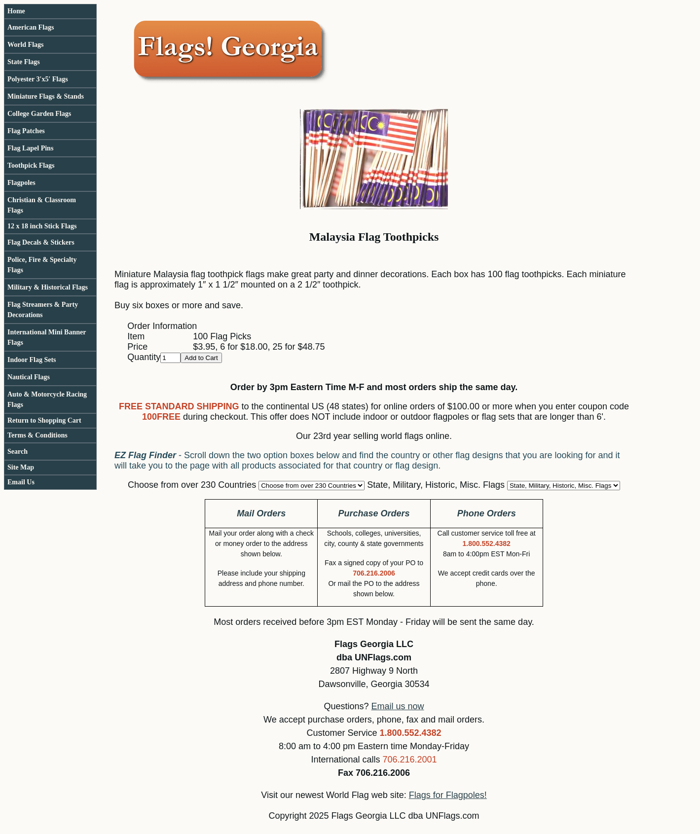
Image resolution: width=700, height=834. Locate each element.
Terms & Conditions (37, 435)
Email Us (21, 482)
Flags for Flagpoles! (448, 795)
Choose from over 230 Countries (192, 485)
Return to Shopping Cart (44, 420)
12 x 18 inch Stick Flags (41, 226)
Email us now (397, 706)
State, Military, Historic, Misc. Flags (436, 485)
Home (16, 11)
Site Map (20, 467)
